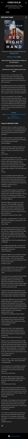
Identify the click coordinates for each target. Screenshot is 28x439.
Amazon (7, 114)
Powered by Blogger (14, 436)
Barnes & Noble (21, 114)
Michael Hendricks (13, 57)
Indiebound (14, 116)
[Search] (26, 3)
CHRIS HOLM (14, 2)
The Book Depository (15, 118)
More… (8, 12)
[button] (26, 18)
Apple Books (14, 114)
